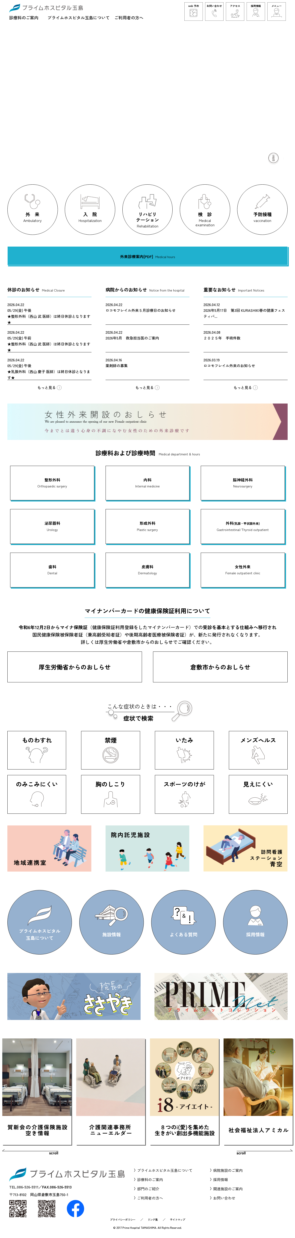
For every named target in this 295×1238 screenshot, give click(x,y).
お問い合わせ (224, 1198)
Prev (31, 1152)
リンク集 (153, 1219)
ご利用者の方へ (128, 18)
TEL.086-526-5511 (23, 1187)
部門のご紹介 (148, 1188)
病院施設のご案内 (228, 1170)
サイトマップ (177, 1219)
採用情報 (220, 1179)
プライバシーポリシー (122, 1219)
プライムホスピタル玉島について (78, 18)
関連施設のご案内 (228, 1188)
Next (264, 1152)
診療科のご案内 (23, 18)
